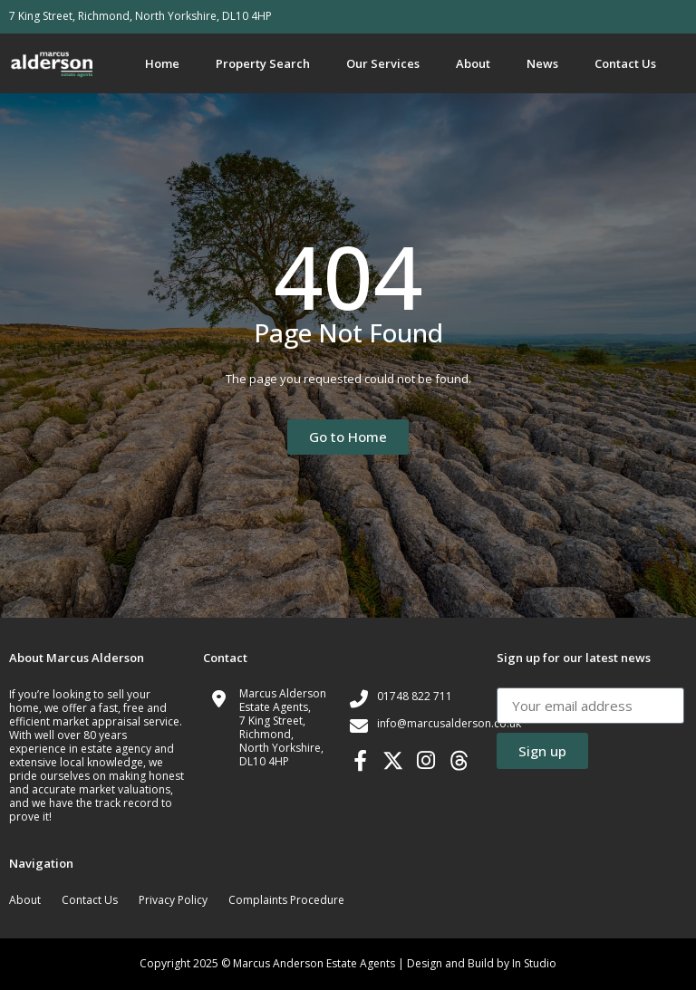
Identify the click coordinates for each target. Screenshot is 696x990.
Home (162, 63)
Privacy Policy (173, 900)
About (473, 63)
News (542, 63)
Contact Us (625, 63)
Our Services (383, 63)
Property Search (263, 63)
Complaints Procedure (286, 900)
